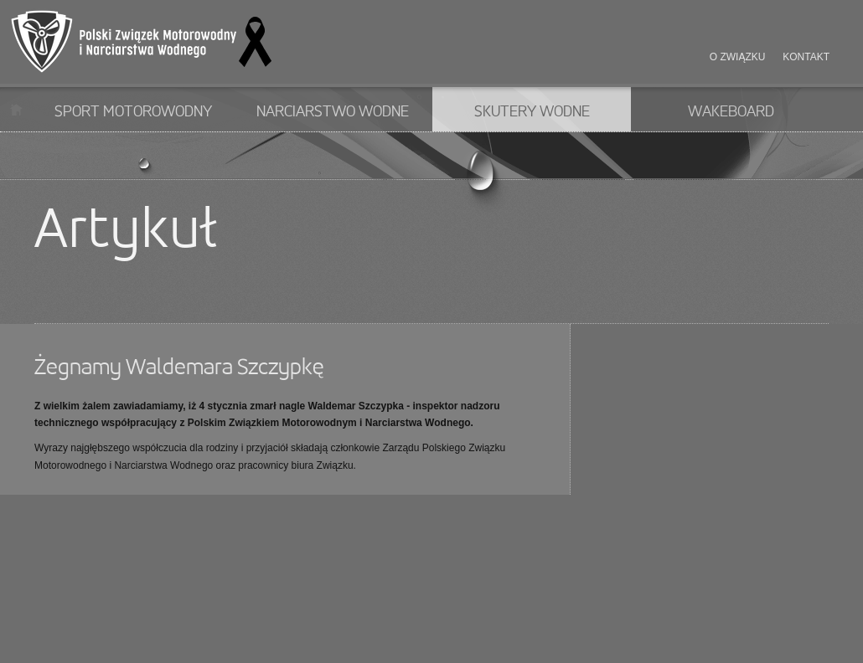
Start (16, 109)
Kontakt (806, 57)
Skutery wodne (532, 112)
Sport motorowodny (133, 112)
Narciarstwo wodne (332, 112)
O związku (738, 57)
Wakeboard (731, 112)
